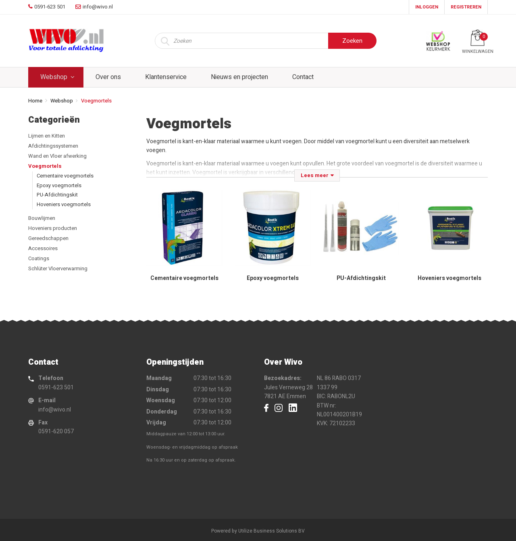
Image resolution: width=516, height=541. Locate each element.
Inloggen (426, 7)
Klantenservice (166, 77)
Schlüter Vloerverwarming (57, 268)
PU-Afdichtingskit (57, 194)
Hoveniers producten (52, 228)
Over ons (108, 77)
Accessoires (43, 248)
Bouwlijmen (41, 218)
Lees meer (315, 175)
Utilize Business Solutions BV (271, 531)
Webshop (53, 77)
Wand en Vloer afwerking (57, 156)
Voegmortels (45, 166)
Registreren (466, 7)
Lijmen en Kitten (46, 136)
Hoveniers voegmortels (64, 204)
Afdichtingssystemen (53, 146)
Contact (303, 77)
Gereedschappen (48, 238)
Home (35, 100)
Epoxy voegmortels (59, 185)
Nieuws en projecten (239, 77)
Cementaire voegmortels (65, 176)
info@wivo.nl (54, 409)
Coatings (38, 258)
